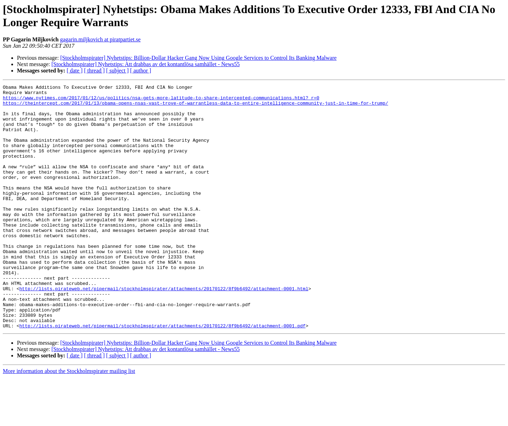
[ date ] (75, 71)
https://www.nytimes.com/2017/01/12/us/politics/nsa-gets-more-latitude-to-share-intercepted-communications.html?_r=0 (161, 101)
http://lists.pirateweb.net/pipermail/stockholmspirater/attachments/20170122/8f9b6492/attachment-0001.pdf (162, 374)
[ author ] (140, 71)
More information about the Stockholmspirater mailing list (69, 420)
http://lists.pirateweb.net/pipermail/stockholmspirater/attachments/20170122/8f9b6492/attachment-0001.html (163, 330)
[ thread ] (94, 71)
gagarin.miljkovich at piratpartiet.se (100, 39)
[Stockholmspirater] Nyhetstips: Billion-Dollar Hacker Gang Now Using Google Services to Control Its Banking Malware (198, 58)
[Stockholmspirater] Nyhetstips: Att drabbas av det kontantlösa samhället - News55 (146, 64)
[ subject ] (117, 71)
